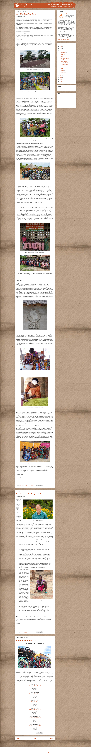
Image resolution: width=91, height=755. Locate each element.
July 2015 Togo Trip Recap (26, 14)
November (63, 54)
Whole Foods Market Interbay (35, 693)
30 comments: (31, 631)
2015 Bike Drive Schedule (26, 640)
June (62, 68)
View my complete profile (63, 39)
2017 (61, 46)
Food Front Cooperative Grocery (35, 717)
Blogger (47, 752)
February (63, 72)
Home (35, 738)
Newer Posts (19, 738)
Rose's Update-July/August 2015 (28, 494)
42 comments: (31, 485)
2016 (61, 48)
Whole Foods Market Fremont (35, 685)
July (62, 56)
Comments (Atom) (37, 743)
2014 (61, 75)
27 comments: (31, 732)
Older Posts (50, 738)
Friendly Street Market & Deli (35, 725)
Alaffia (67, 13)
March (62, 70)
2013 (61, 77)
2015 (61, 50)
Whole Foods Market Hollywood (34, 709)
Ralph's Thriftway (34, 701)
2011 (61, 81)
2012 (61, 79)
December (63, 52)
